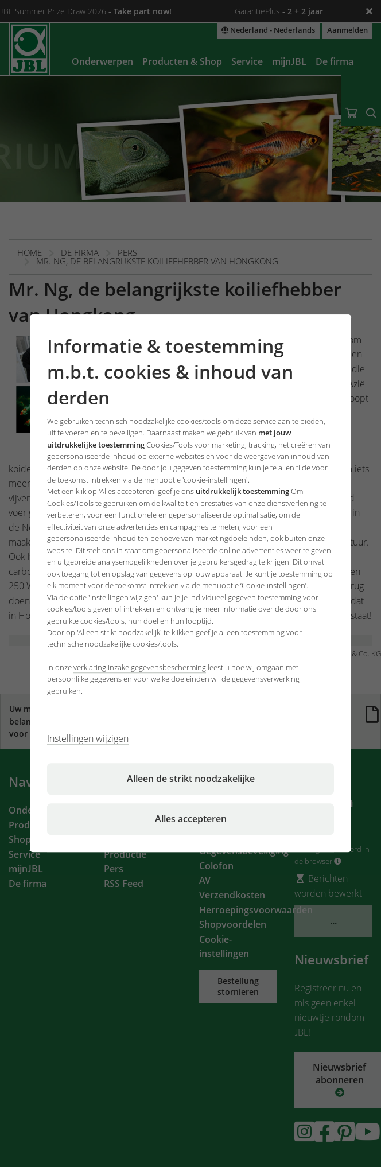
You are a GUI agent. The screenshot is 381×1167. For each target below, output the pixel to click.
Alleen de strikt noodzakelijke (191, 779)
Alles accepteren (191, 819)
